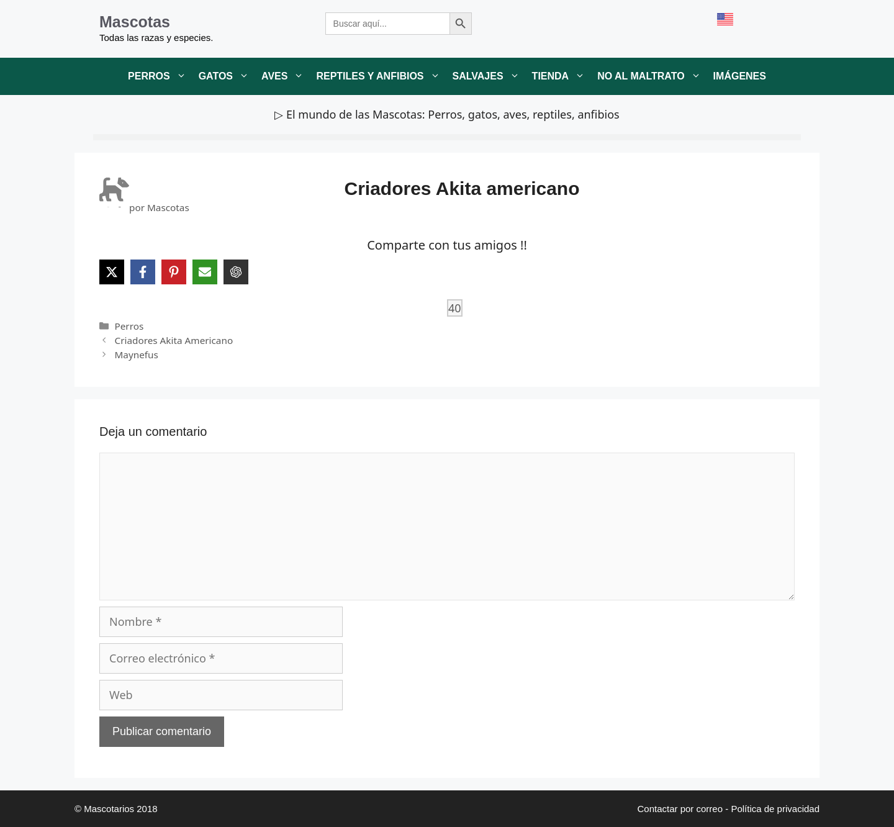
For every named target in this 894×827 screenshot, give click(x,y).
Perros (160, 76)
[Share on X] (111, 272)
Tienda (562, 76)
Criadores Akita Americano (173, 340)
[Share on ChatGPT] (236, 272)
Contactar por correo (680, 808)
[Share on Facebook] (142, 272)
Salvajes (489, 76)
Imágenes (739, 76)
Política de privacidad (775, 808)
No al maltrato (652, 76)
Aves (285, 76)
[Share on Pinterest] (173, 272)
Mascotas (134, 21)
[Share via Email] (204, 272)
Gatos (227, 76)
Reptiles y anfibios (381, 76)
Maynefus (136, 354)
